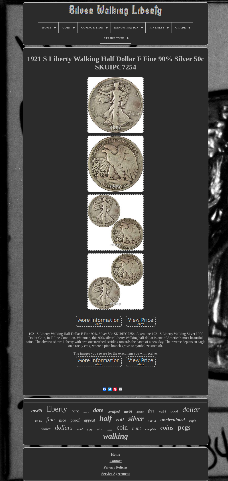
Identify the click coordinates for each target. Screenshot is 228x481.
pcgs (184, 427)
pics (99, 429)
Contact (116, 461)
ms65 (36, 410)
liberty (57, 409)
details (140, 411)
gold (80, 429)
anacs (86, 412)
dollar (191, 409)
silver (136, 418)
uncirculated (172, 419)
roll (120, 419)
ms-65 (38, 420)
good (174, 411)
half (106, 418)
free (151, 411)
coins (166, 427)
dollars (64, 427)
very (90, 429)
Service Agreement (115, 474)
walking (115, 436)
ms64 (162, 411)
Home (115, 454)
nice (62, 420)
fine (50, 419)
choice (45, 429)
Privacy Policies (116, 467)
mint (136, 428)
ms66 (128, 411)
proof (74, 420)
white (109, 429)
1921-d (152, 421)
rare (75, 410)
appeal (89, 420)
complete (150, 429)
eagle (192, 420)
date (98, 410)
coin (122, 427)
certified (114, 411)
